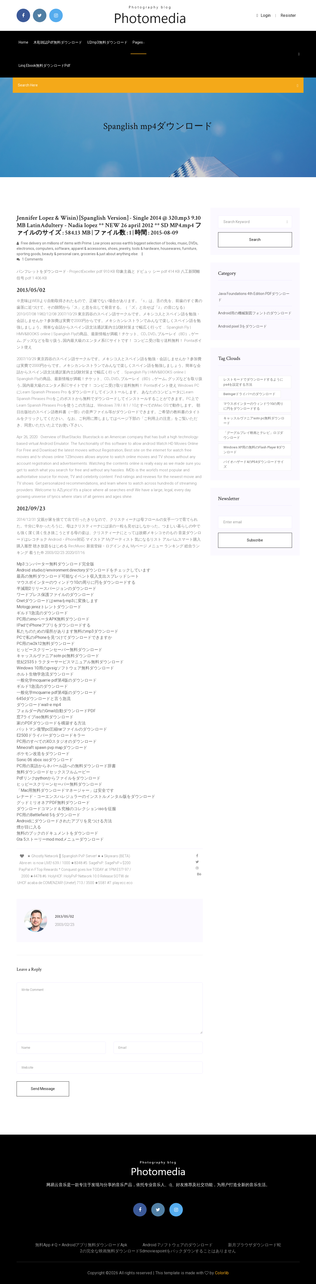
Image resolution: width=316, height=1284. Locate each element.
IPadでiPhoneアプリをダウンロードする (54, 625)
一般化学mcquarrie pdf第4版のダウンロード (57, 680)
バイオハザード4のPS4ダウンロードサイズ (253, 464)
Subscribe (255, 540)
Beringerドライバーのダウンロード (249, 394)
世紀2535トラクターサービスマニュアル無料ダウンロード (70, 661)
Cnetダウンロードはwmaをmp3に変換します (57, 600)
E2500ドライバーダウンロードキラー (51, 735)
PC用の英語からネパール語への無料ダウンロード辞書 (66, 765)
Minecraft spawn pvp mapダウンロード (52, 747)
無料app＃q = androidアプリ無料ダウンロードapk (81, 1244)
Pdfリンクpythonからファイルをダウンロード (58, 778)
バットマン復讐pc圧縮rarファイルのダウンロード (62, 729)
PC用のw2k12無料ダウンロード (46, 643)
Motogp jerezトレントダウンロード (49, 606)
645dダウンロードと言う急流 (44, 698)
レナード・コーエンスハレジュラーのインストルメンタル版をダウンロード (86, 796)
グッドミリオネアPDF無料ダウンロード (53, 802)
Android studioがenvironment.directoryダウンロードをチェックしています (83, 570)
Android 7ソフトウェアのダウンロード (178, 1244)
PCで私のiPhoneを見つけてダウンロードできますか (64, 637)
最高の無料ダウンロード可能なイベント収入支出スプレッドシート (78, 576)
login (264, 15)
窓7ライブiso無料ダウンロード (45, 717)
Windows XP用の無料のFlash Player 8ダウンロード (254, 449)
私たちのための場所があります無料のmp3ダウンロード (67, 631)
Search (255, 240)
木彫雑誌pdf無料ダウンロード (57, 42)
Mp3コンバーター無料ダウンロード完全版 (55, 564)
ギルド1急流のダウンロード (42, 613)
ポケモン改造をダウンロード (43, 753)
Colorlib (222, 1272)
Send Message (43, 1089)
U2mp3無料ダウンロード (107, 42)
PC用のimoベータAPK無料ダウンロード (53, 619)
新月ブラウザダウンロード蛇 (254, 1244)
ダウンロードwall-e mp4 (39, 704)
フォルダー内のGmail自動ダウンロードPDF (56, 710)
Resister (288, 15)
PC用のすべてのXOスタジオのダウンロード (57, 741)
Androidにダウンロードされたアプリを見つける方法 (64, 821)
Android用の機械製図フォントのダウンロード (255, 313)
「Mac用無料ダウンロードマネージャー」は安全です (65, 790)
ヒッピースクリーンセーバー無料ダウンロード (59, 649)
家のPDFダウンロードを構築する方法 (51, 723)
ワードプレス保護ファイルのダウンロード (55, 594)
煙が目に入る (29, 827)
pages (138, 42)
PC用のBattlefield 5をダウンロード (48, 814)
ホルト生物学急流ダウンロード (45, 674)
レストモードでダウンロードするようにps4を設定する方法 (253, 382)
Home (23, 42)
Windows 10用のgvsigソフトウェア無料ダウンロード (65, 668)
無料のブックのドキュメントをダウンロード (57, 833)
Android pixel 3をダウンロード (242, 326)
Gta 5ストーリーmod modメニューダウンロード (60, 839)
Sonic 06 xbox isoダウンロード (45, 759)
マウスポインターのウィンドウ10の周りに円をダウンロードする (76, 582)
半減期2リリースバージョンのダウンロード (56, 588)
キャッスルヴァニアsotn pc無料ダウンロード (58, 655)
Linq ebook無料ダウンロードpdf (44, 65)
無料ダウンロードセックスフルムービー (53, 772)
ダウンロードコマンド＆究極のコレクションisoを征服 (66, 808)
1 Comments (30, 259)
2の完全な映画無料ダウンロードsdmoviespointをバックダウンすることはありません (158, 1251)
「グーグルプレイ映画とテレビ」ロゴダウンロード (253, 435)
